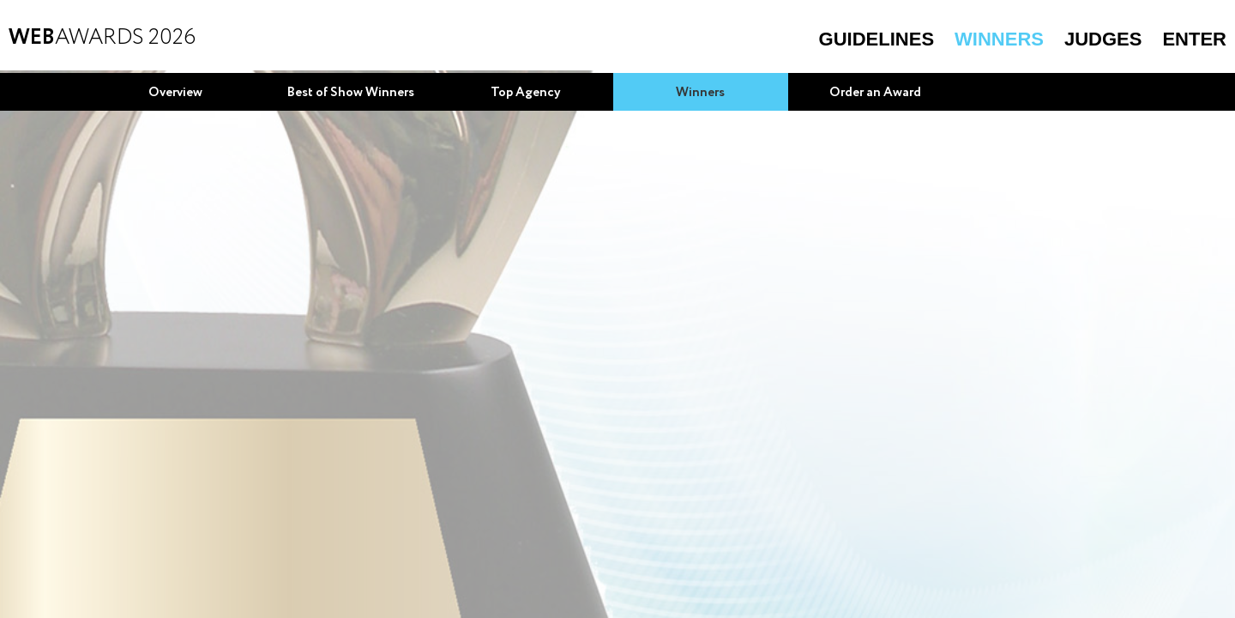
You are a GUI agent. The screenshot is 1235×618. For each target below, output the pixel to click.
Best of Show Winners (350, 92)
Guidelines (876, 39)
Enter (1194, 39)
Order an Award (875, 92)
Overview (175, 92)
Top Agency (526, 92)
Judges (1103, 39)
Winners (999, 39)
